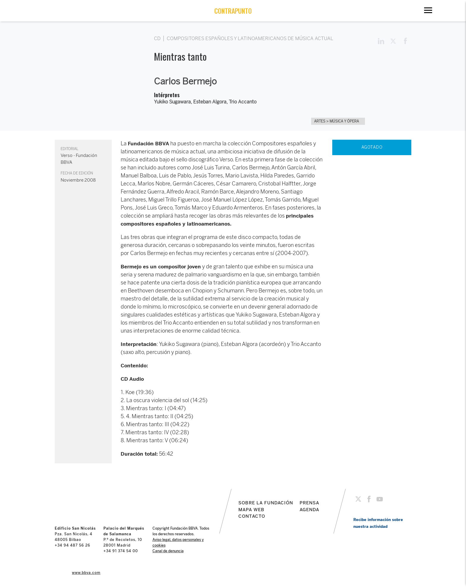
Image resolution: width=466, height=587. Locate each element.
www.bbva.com (86, 573)
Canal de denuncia (168, 551)
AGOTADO (371, 147)
